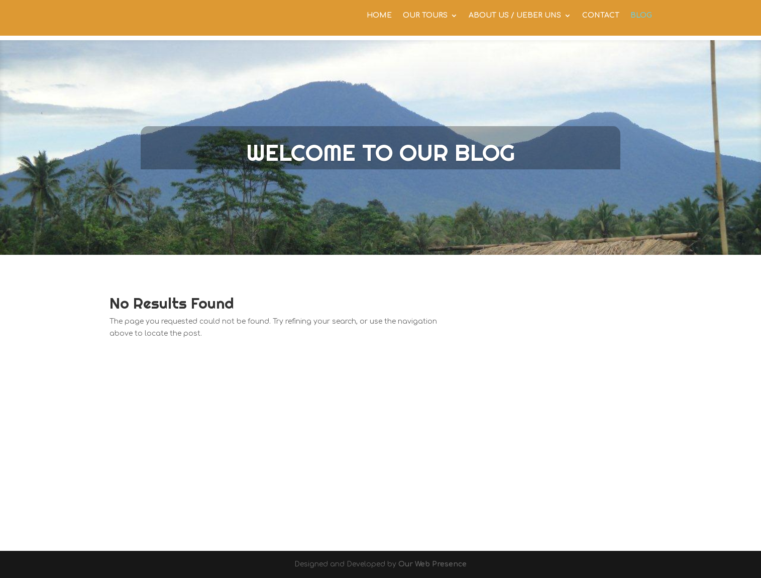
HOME (379, 20)
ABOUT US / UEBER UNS (515, 20)
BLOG (641, 20)
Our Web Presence (432, 564)
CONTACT (600, 20)
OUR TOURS (425, 20)
